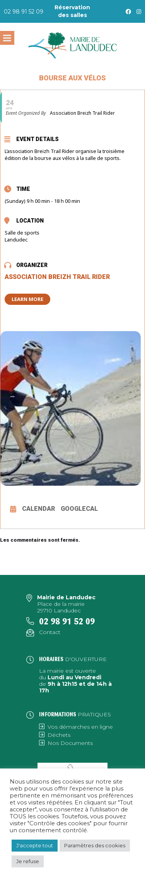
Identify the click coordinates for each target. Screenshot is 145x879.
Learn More (27, 299)
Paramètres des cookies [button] (94, 845)
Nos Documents (70, 743)
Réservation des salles (72, 11)
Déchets (59, 734)
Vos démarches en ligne (80, 726)
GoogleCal (79, 508)
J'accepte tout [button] (34, 845)
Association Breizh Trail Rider (57, 277)
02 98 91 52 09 (23, 11)
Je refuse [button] (27, 861)
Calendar (38, 508)
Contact (49, 632)
